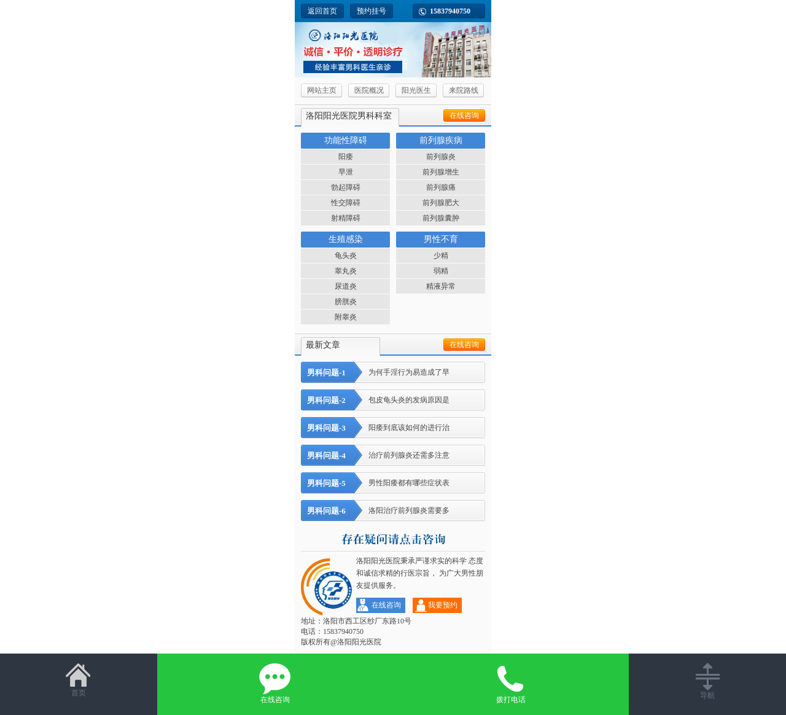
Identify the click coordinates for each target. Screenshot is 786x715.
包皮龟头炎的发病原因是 (375, 400)
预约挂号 (371, 11)
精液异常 (441, 286)
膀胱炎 (346, 301)
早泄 (345, 172)
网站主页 (322, 90)
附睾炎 (346, 317)
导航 (707, 681)
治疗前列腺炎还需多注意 (375, 455)
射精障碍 (345, 218)
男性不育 (441, 239)
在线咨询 (464, 115)
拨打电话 (511, 683)
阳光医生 (416, 90)
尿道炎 (346, 286)
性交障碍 (345, 202)
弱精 (441, 271)
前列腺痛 (441, 187)
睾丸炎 (346, 271)
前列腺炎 (441, 156)
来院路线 (463, 90)
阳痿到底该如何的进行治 (375, 428)
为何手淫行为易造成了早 (375, 372)
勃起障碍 (345, 187)
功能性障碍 (345, 140)
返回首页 (322, 11)
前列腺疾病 (440, 140)
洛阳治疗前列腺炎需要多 (375, 511)
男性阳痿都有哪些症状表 (375, 483)
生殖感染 (346, 239)
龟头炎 (346, 255)
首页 (78, 680)
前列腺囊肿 (440, 218)
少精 (441, 255)
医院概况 (369, 90)
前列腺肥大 (440, 202)
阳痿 (345, 156)
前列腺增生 (440, 172)
